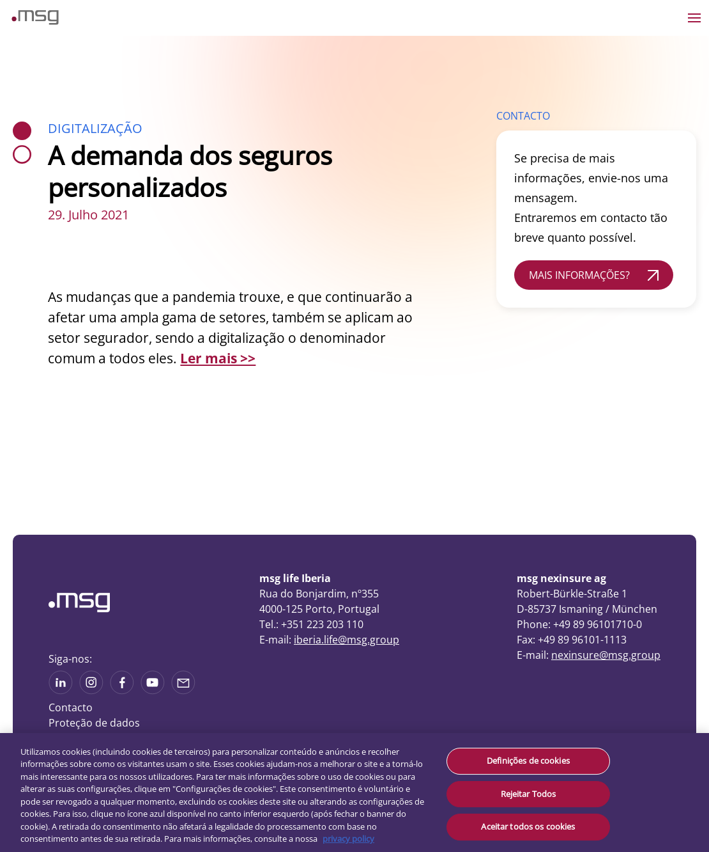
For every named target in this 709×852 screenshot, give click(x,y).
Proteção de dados (94, 723)
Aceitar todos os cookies (528, 826)
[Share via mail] (183, 690)
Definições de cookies (528, 760)
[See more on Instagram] (91, 690)
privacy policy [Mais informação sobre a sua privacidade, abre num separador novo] (348, 838)
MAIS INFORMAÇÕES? (579, 275)
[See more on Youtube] (153, 690)
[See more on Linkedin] (61, 690)
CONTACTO (523, 116)
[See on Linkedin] (122, 690)
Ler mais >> (217, 358)
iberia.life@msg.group (346, 640)
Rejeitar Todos (528, 794)
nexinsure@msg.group (605, 655)
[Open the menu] (694, 18)
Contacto (71, 707)
